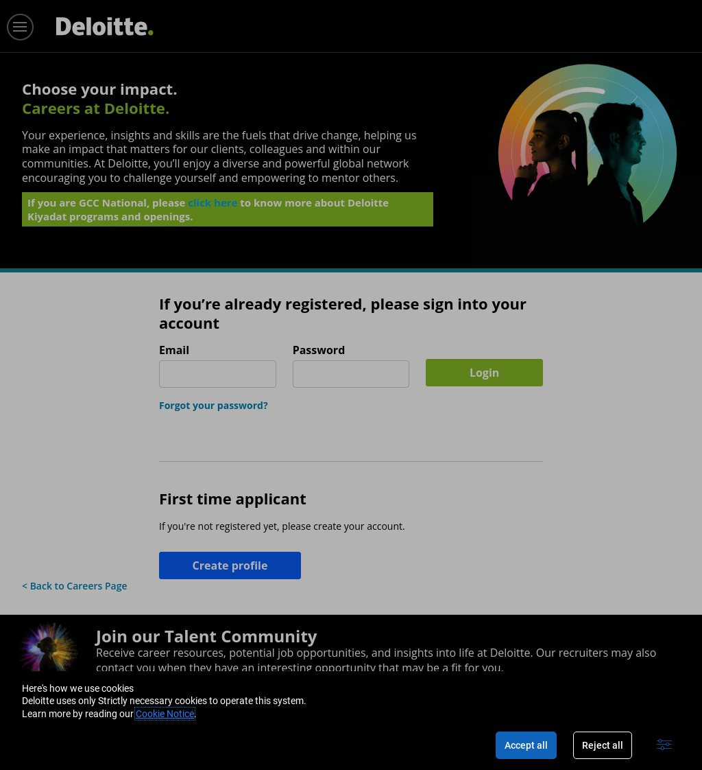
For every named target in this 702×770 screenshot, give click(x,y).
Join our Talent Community (206, 636)
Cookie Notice (165, 713)
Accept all (526, 745)
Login (484, 372)
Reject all (602, 745)
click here (212, 206)
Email (174, 350)
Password (319, 350)
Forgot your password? (213, 405)
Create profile (230, 565)
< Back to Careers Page (75, 585)
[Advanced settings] (664, 745)
